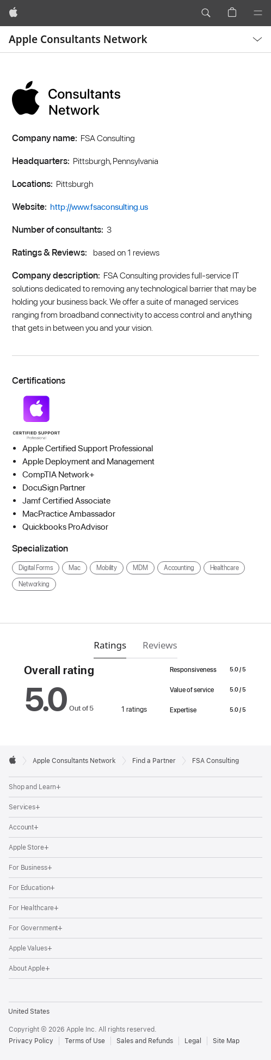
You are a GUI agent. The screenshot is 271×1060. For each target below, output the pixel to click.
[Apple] (13, 13)
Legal (192, 1041)
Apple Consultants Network (78, 39)
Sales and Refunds (144, 1041)
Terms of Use (85, 1041)
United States (29, 1011)
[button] (206, 13)
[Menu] (258, 13)
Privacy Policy (31, 1041)
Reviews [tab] (160, 645)
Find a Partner (154, 761)
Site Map (226, 1041)
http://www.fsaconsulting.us (99, 207)
